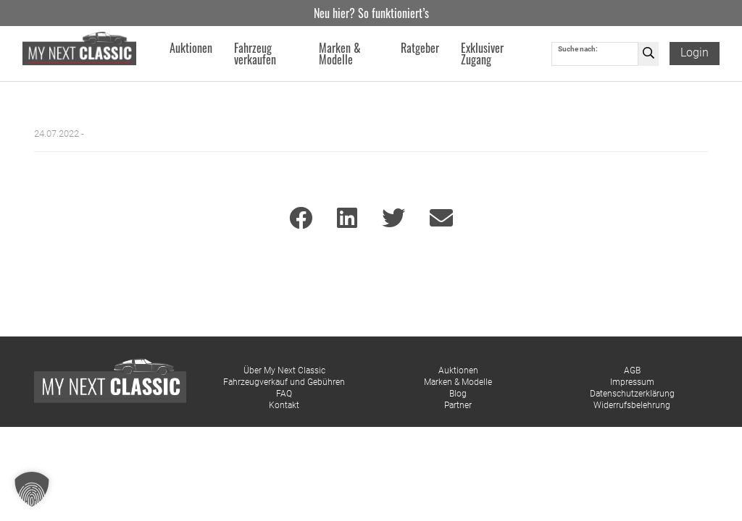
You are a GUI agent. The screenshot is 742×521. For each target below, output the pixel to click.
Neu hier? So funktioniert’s (371, 13)
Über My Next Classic (284, 370)
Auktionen (458, 370)
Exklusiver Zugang (482, 53)
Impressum (632, 382)
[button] (32, 489)
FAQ (284, 394)
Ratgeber (420, 47)
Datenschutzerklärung (632, 394)
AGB (632, 370)
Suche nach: (578, 49)
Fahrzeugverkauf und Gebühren (284, 382)
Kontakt (284, 405)
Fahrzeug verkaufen (255, 53)
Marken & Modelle (458, 382)
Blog (458, 394)
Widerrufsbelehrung (631, 405)
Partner (458, 405)
